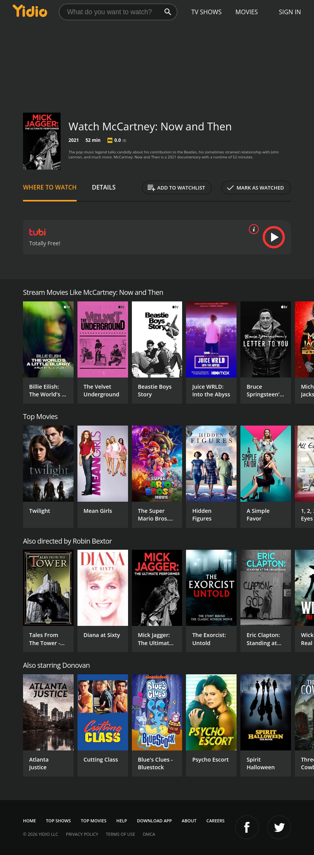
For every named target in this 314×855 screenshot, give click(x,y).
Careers (215, 820)
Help (122, 820)
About (189, 820)
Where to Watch (50, 187)
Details (104, 187)
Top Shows (58, 820)
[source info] (252, 229)
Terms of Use (120, 834)
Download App (154, 820)
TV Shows (206, 12)
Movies (246, 12)
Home (29, 820)
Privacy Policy (82, 834)
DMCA (149, 834)
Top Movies (94, 820)
